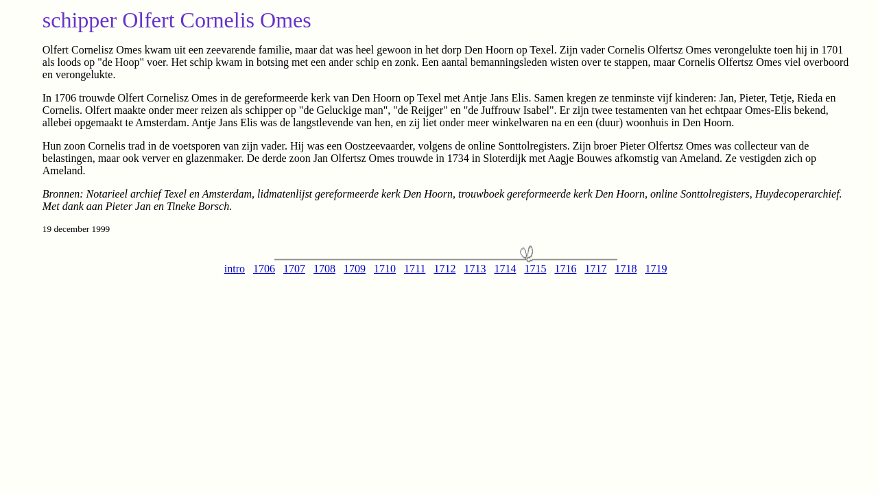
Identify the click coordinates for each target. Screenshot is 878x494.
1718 (626, 268)
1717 (595, 268)
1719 (656, 268)
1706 (264, 268)
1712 (444, 268)
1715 (535, 268)
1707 (294, 268)
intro (234, 268)
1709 (355, 268)
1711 (414, 268)
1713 (475, 268)
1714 (505, 268)
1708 (324, 268)
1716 (565, 268)
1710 (385, 268)
